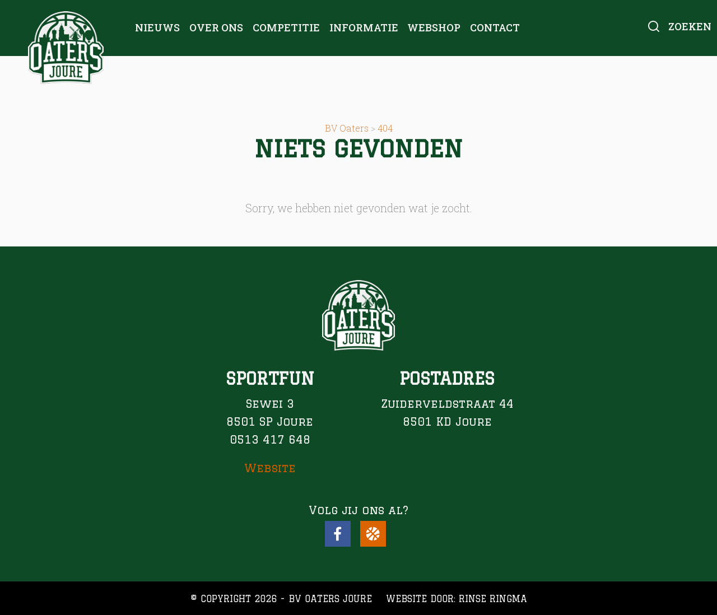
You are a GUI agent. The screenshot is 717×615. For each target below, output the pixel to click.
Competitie (286, 27)
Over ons (216, 27)
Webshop (433, 27)
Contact (495, 27)
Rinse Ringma (493, 599)
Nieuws (157, 27)
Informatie (363, 27)
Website (270, 468)
